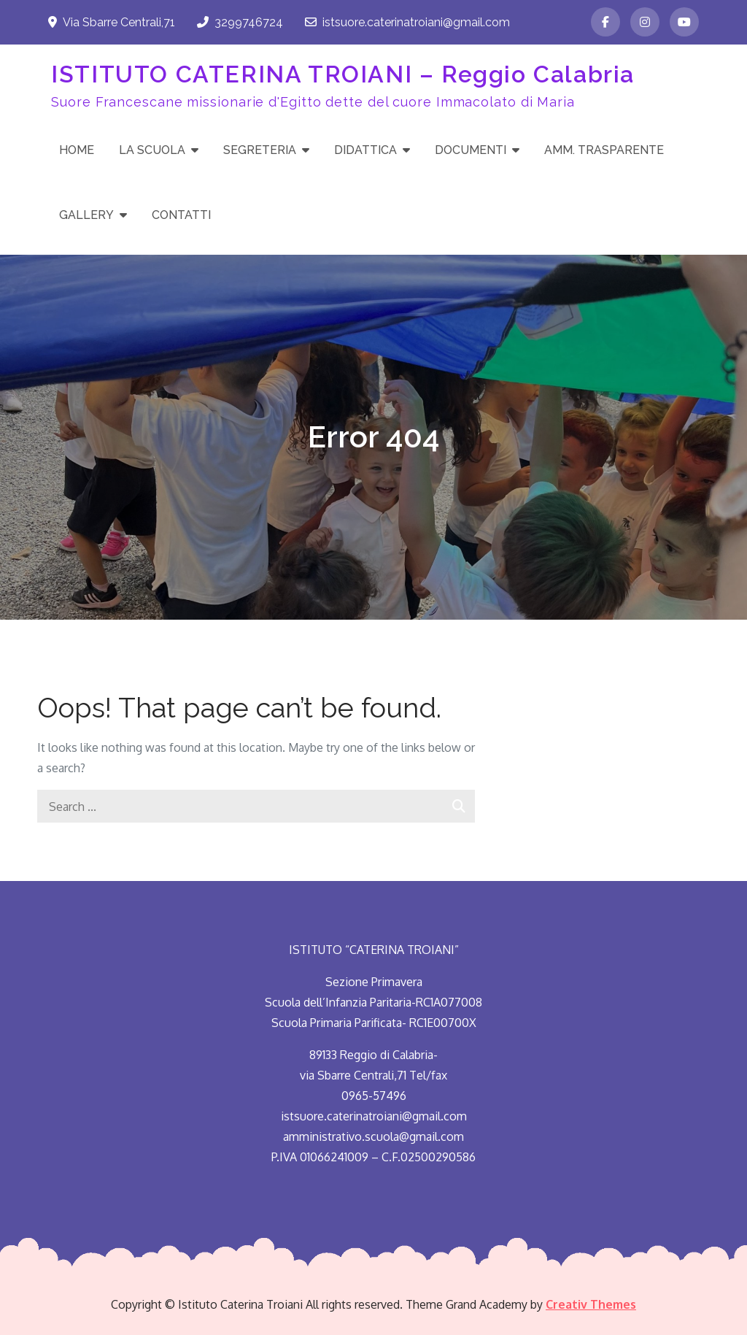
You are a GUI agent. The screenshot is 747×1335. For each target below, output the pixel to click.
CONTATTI (181, 215)
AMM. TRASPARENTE (604, 150)
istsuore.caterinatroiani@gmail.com (407, 22)
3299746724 (240, 22)
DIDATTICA (365, 150)
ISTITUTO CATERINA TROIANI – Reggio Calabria (343, 74)
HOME (76, 150)
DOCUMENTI (470, 150)
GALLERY (86, 215)
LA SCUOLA (152, 150)
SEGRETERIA (259, 150)
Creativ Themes (591, 1304)
